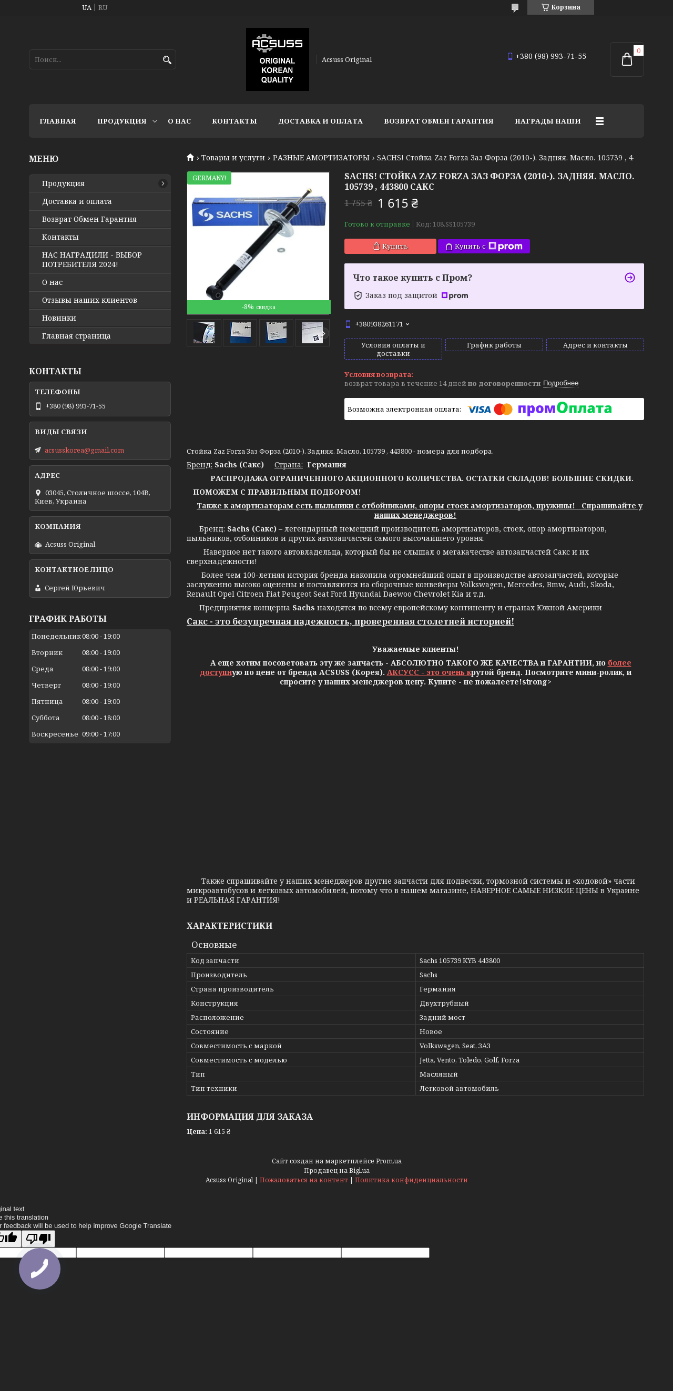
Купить (395, 246)
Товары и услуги (233, 158)
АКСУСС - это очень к (429, 672)
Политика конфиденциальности (411, 1179)
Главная (57, 121)
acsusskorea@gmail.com (84, 450)
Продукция (122, 121)
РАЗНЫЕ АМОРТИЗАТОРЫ (321, 158)
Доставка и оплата (320, 121)
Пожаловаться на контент (304, 1179)
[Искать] (167, 60)
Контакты (234, 121)
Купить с (489, 246)
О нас (179, 121)
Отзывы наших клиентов (89, 300)
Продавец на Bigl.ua (337, 1170)
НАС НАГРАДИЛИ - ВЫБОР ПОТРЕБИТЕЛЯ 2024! (92, 259)
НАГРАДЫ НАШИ (548, 121)
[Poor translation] (38, 1238)
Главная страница (76, 336)
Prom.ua (389, 1161)
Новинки (59, 318)
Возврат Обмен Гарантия (439, 121)
